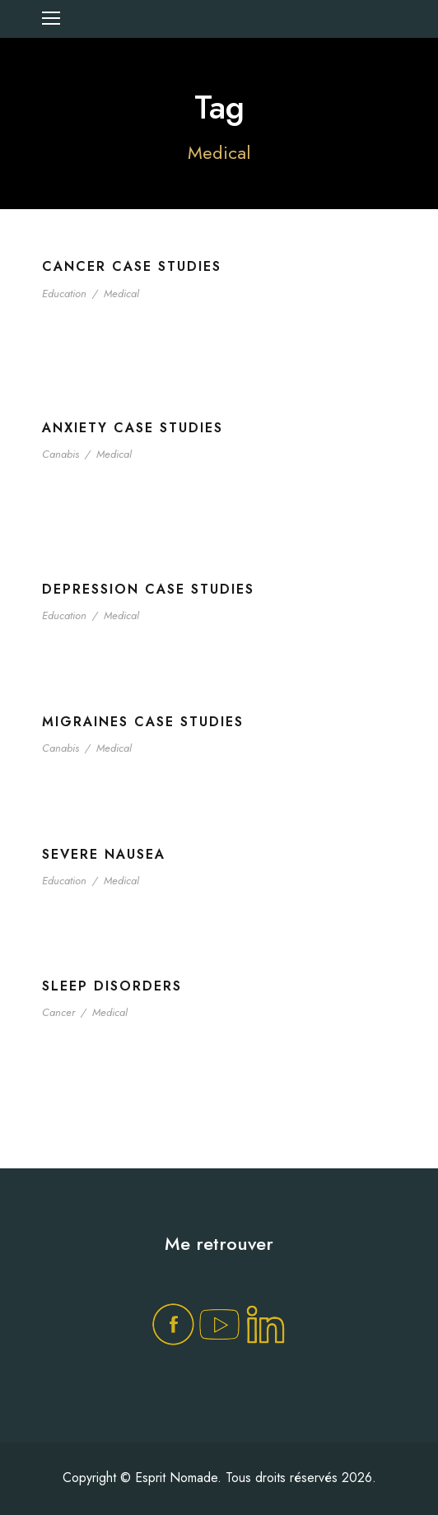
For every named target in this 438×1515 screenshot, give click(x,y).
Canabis (60, 454)
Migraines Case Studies (143, 721)
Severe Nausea (103, 854)
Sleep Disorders (112, 986)
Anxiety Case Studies (132, 427)
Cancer (58, 1012)
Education (64, 293)
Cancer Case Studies (131, 266)
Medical (121, 293)
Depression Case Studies (148, 589)
